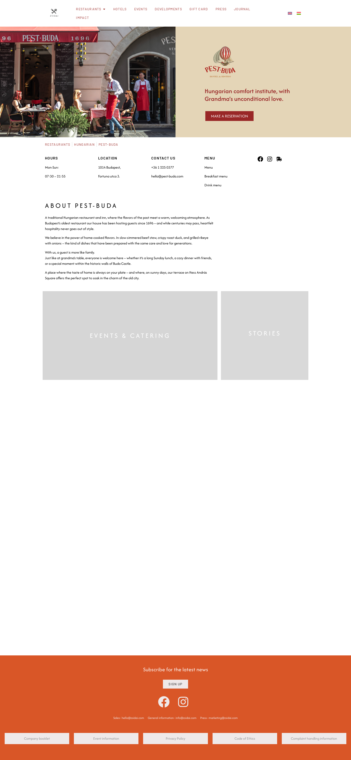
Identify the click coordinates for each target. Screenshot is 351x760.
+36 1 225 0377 (162, 167)
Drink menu (212, 185)
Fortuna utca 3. (109, 176)
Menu (208, 167)
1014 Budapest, (109, 167)
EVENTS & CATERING (130, 335)
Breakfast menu (215, 176)
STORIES (264, 333)
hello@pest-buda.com (167, 176)
